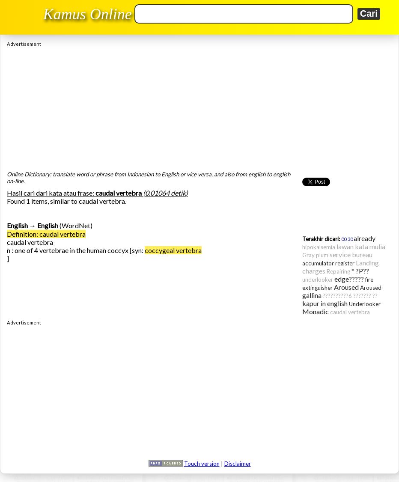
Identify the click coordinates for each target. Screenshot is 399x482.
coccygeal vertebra (173, 250)
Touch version (202, 463)
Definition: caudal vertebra (46, 234)
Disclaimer (237, 463)
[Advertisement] (199, 107)
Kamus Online (87, 14)
